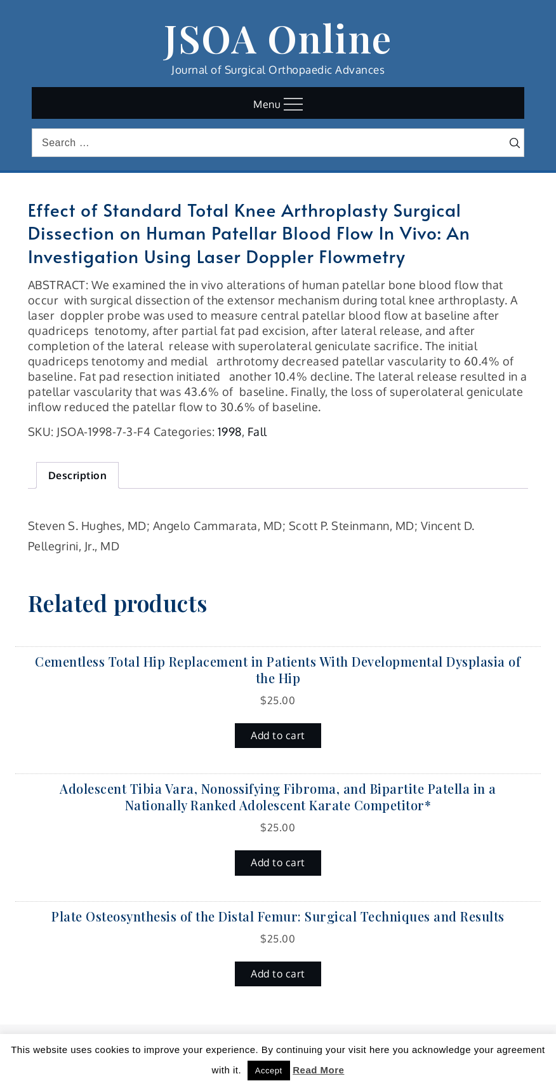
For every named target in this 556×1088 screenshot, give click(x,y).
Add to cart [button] (278, 735)
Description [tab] (77, 475)
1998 (230, 432)
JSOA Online (278, 37)
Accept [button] (268, 1070)
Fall (257, 432)
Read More (318, 1069)
